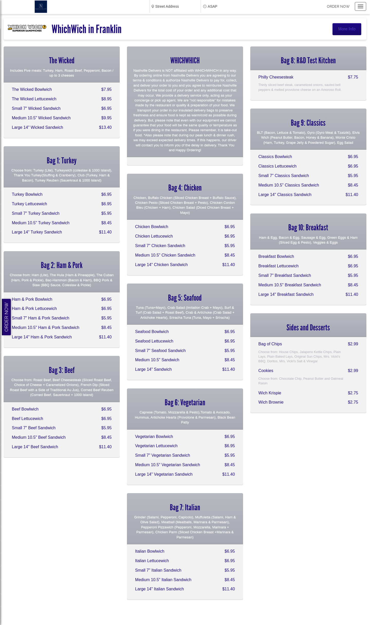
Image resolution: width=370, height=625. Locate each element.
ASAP (212, 6)
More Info (347, 29)
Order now (338, 6)
